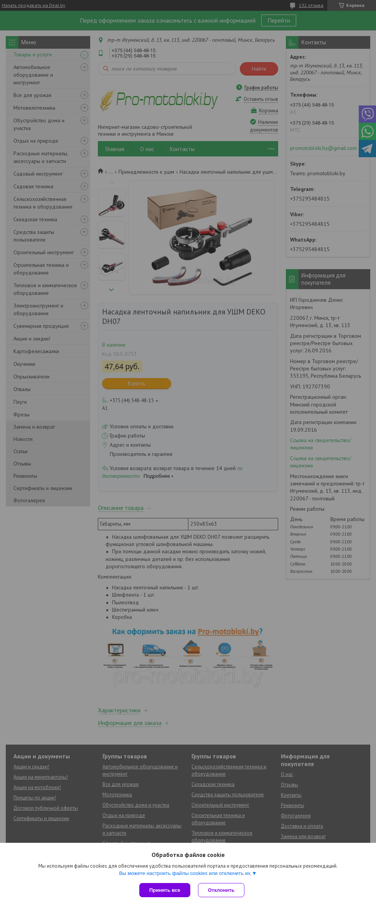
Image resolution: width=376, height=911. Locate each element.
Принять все (164, 890)
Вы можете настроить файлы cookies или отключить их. (185, 873)
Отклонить (221, 890)
